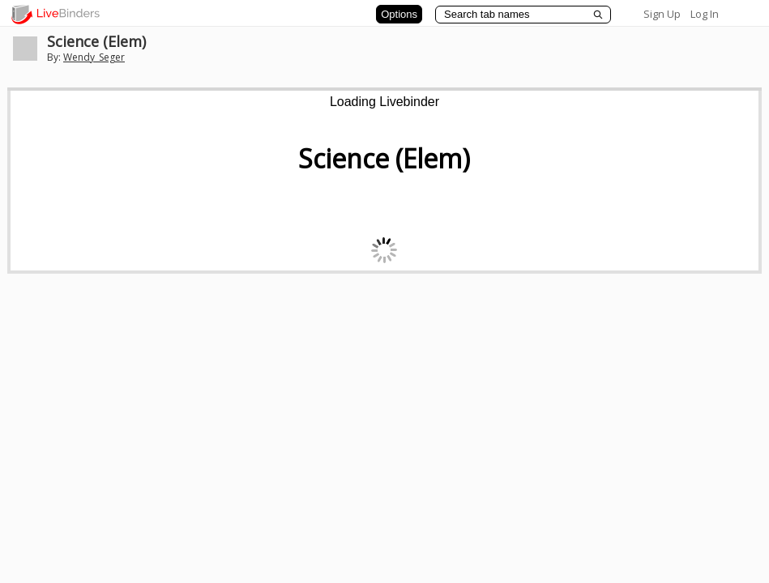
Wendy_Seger (94, 57)
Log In (704, 13)
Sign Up (662, 13)
